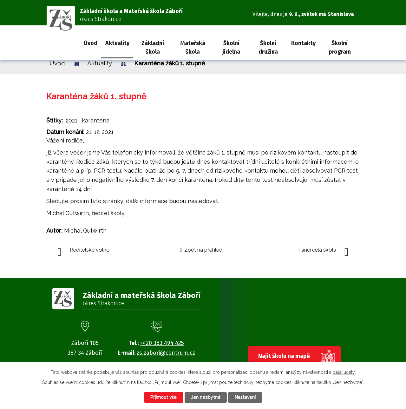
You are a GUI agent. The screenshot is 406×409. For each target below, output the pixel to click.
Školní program (340, 47)
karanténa (95, 120)
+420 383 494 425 (162, 343)
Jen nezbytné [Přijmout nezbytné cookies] (205, 397)
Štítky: (54, 120)
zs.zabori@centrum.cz (166, 352)
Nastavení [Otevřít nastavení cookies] (245, 397)
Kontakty (303, 43)
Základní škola (152, 47)
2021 (71, 120)
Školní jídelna (231, 47)
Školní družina (268, 47)
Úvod (90, 43)
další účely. (344, 371)
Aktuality (117, 43)
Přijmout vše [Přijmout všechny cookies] (163, 397)
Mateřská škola (192, 47)
